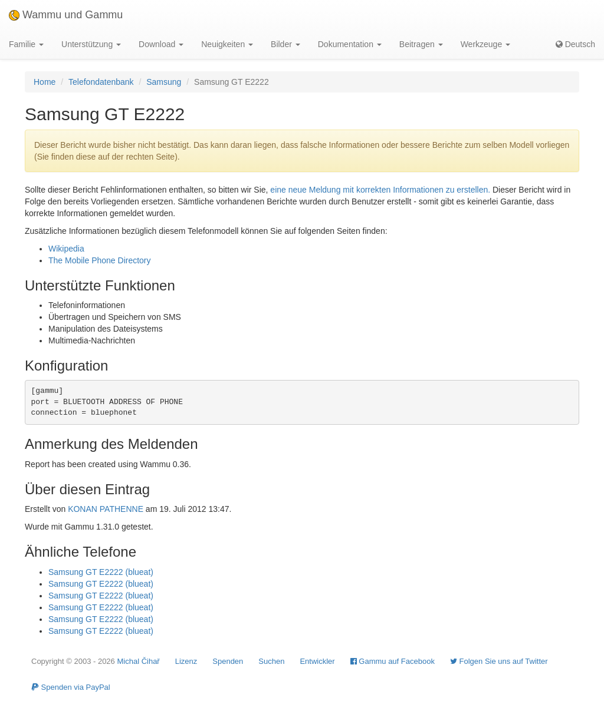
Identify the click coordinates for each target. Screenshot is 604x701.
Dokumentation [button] (350, 44)
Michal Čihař (138, 661)
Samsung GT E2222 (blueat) (100, 572)
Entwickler (317, 661)
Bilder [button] (285, 44)
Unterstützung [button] (91, 44)
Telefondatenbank (101, 82)
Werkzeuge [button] (485, 44)
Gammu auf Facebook (392, 661)
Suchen (271, 661)
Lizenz (186, 661)
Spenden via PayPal (70, 687)
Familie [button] (26, 44)
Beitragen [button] (421, 44)
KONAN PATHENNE (105, 509)
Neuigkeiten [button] (227, 44)
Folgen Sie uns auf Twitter (499, 661)
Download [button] (161, 44)
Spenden (227, 661)
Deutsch (575, 44)
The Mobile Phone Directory (99, 260)
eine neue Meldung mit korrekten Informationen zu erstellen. (380, 189)
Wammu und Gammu (66, 15)
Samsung (163, 82)
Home (44, 82)
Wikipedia (66, 248)
